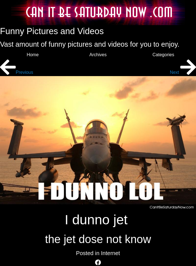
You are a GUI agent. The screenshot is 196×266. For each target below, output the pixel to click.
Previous (16, 72)
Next (183, 72)
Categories (163, 54)
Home (33, 54)
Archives (98, 54)
